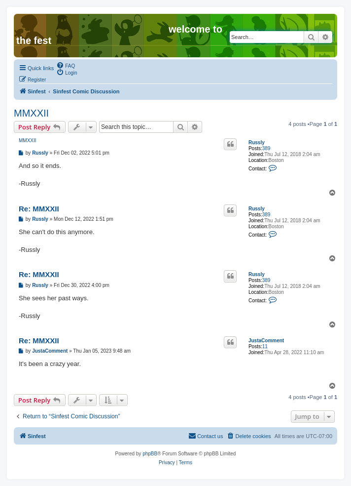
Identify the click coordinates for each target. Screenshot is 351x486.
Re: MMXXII (39, 208)
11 (265, 346)
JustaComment (266, 340)
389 (266, 148)
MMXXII (31, 113)
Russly (256, 142)
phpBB (149, 453)
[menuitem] (65, 65)
